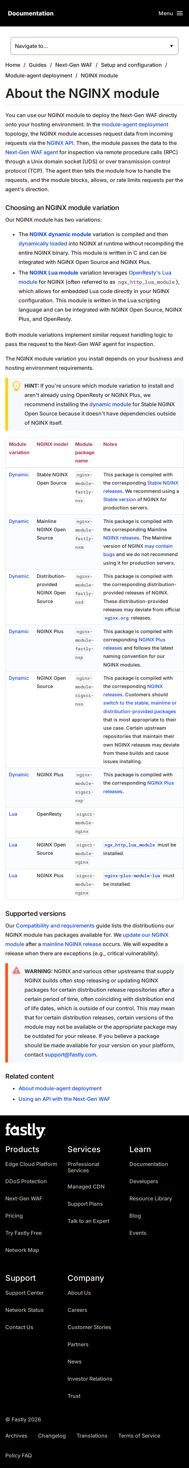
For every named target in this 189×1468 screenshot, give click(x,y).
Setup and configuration (131, 65)
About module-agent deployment (60, 1088)
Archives (16, 1436)
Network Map (22, 1250)
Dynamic (19, 474)
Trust (74, 1396)
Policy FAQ (18, 1455)
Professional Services (83, 1167)
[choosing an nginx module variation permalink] (3, 207)
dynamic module (110, 404)
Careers (77, 1310)
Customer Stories (89, 1327)
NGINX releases (121, 537)
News (75, 1362)
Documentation (148, 1164)
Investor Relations (90, 1379)
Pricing (14, 1216)
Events (138, 1233)
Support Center (24, 1293)
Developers (143, 1181)
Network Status (24, 1310)
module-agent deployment (135, 124)
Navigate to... (31, 46)
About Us (79, 1293)
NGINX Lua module (53, 272)
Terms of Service (139, 1436)
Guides (38, 65)
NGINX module (99, 75)
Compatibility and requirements (55, 925)
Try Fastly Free (23, 1233)
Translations (92, 1436)
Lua (13, 814)
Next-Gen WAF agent (31, 152)
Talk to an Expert (88, 1221)
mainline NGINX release (71, 944)
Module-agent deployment (38, 75)
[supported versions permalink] (3, 913)
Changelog (52, 1436)
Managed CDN (86, 1187)
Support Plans (85, 1204)
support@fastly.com (70, 1054)
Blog (135, 1216)
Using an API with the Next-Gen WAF (64, 1099)
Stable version (119, 499)
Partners (78, 1344)
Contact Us (19, 1327)
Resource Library (150, 1198)
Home (12, 65)
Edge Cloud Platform (31, 1164)
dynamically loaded (43, 243)
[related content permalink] (3, 1076)
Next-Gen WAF (73, 65)
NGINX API (60, 143)
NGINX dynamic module (60, 234)
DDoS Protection (26, 1181)
